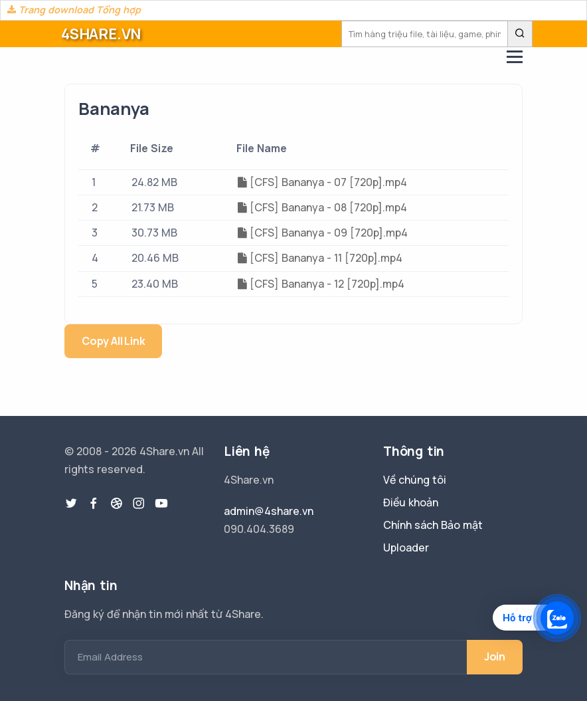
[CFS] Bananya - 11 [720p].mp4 (320, 257)
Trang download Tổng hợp (74, 9)
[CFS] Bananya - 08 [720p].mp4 (322, 207)
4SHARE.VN (101, 34)
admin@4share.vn (268, 511)
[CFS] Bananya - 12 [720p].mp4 (321, 283)
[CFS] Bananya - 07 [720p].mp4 (322, 182)
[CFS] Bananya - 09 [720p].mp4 (323, 232)
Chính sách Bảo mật (433, 525)
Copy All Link (113, 341)
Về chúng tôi (414, 479)
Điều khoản (410, 502)
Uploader (406, 547)
